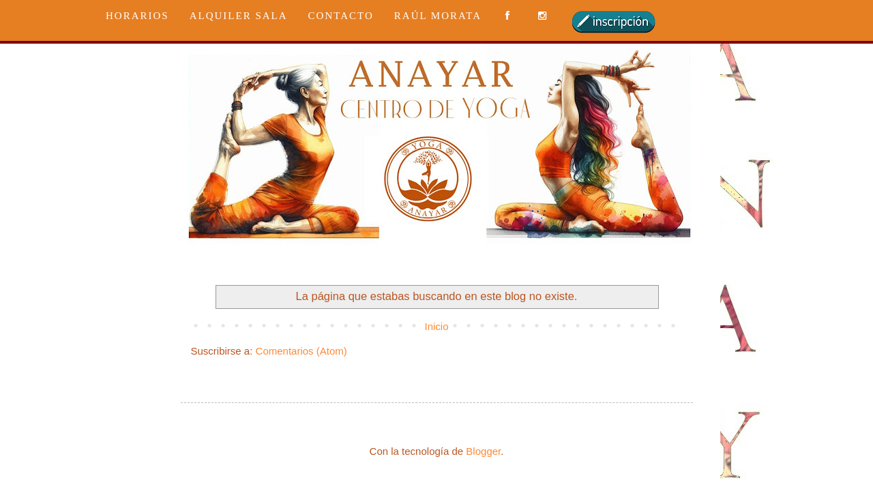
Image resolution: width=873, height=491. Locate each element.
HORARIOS (137, 15)
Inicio (436, 326)
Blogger (483, 451)
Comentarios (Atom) (301, 351)
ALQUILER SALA (239, 15)
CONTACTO (341, 15)
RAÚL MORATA (438, 15)
